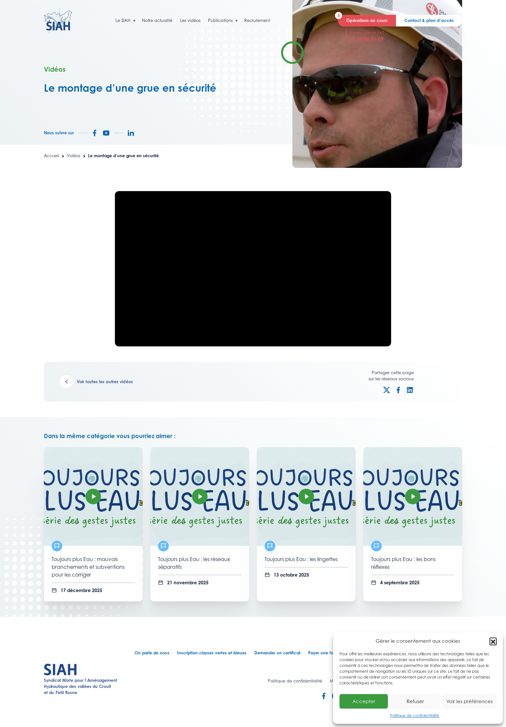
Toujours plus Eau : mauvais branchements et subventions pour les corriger (88, 567)
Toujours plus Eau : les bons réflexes (403, 563)
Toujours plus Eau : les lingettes (301, 559)
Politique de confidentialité (414, 715)
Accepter (363, 701)
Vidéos (73, 155)
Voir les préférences (469, 701)
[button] (493, 641)
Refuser (415, 701)
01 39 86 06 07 (366, 39)
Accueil (51, 155)
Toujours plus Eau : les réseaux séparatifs (194, 563)
